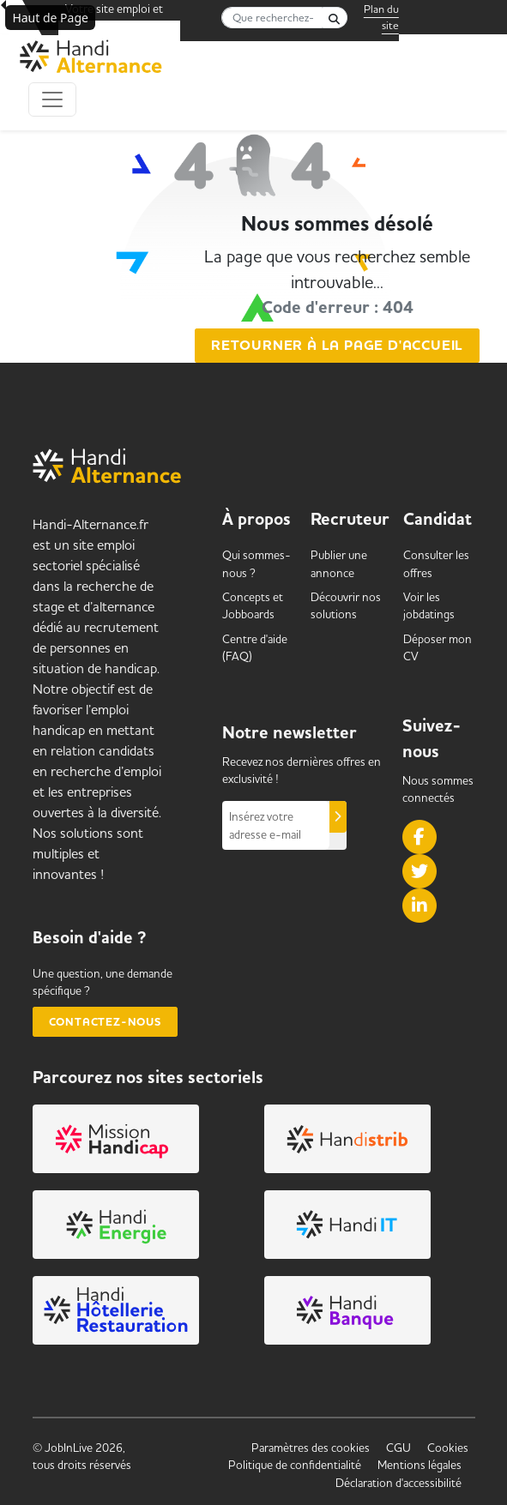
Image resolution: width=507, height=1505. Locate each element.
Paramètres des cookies (310, 1447)
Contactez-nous (105, 1021)
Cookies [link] (447, 1447)
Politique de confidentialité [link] (294, 1465)
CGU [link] (398, 1447)
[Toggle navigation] (52, 99)
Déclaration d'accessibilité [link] (398, 1483)
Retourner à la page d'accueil (337, 345)
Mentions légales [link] (419, 1465)
